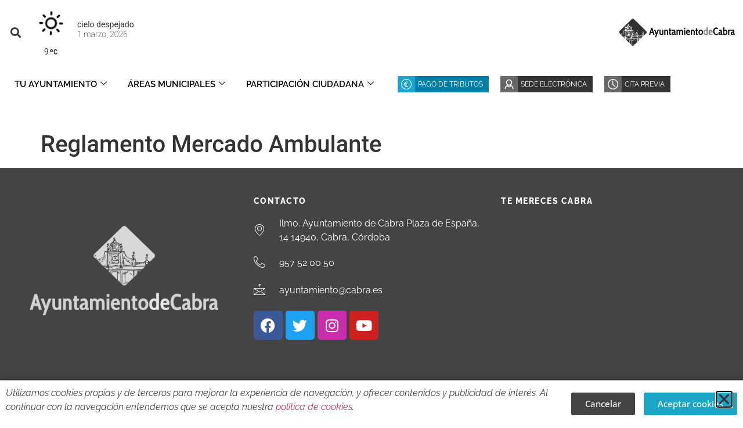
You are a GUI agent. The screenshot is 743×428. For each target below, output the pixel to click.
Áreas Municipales (176, 84)
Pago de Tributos (450, 84)
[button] (15, 32)
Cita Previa (645, 84)
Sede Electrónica (554, 84)
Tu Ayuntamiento (61, 84)
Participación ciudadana (310, 84)
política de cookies (314, 406)
